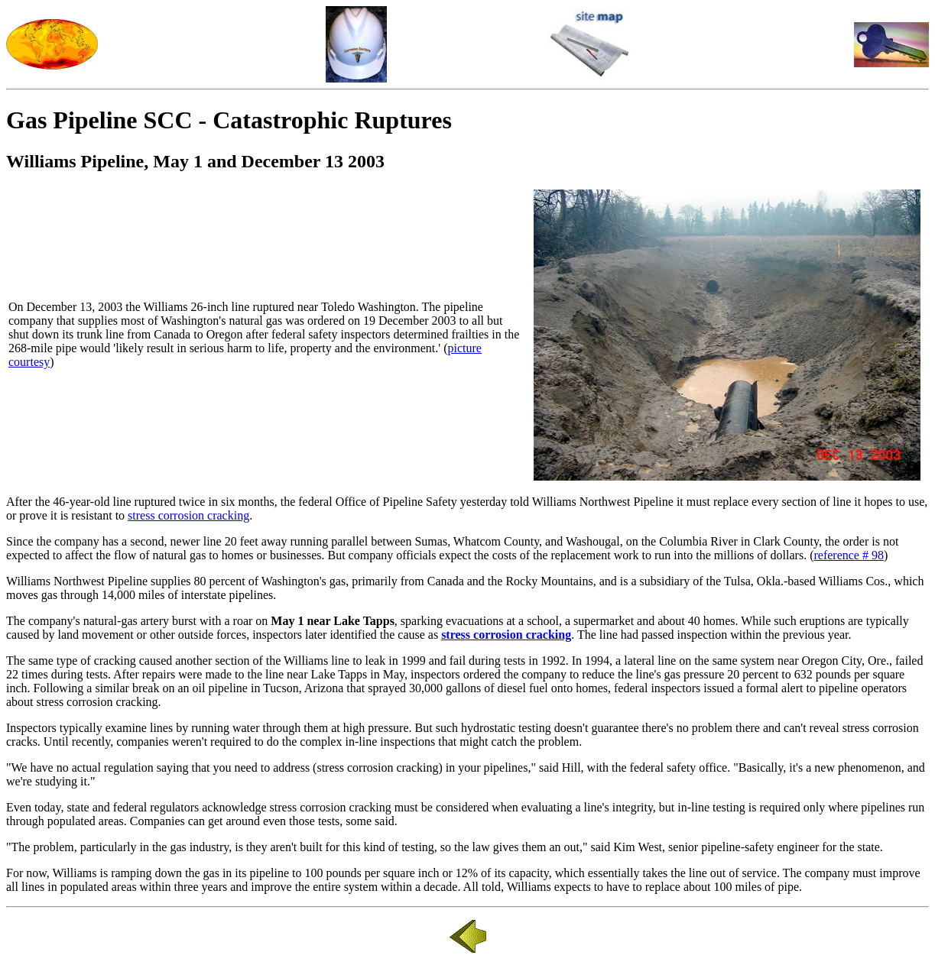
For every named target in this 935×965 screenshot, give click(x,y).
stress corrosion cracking (188, 515)
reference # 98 (848, 555)
